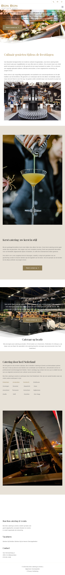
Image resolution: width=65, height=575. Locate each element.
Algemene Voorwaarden (32, 569)
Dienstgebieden (32, 541)
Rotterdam (6, 382)
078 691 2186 (7, 557)
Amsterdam (16, 382)
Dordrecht (26, 382)
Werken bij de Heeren (21, 541)
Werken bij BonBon (8, 541)
